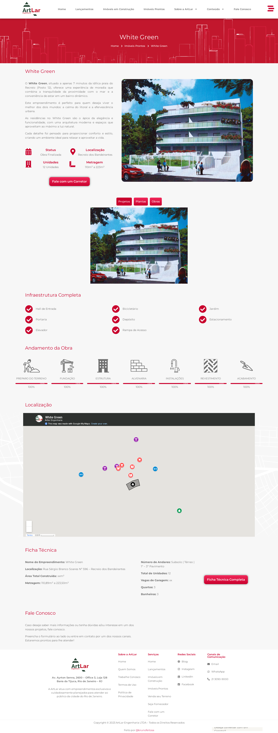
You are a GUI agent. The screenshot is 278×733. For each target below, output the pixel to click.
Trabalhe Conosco (129, 677)
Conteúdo (215, 9)
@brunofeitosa (145, 730)
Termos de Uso (127, 684)
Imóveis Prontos (154, 9)
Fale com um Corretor (156, 713)
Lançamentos (84, 9)
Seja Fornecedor (158, 704)
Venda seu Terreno (159, 696)
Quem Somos (126, 669)
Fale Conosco (242, 9)
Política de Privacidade (125, 694)
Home (62, 9)
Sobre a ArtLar (185, 9)
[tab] (124, 202)
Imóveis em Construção (118, 9)
